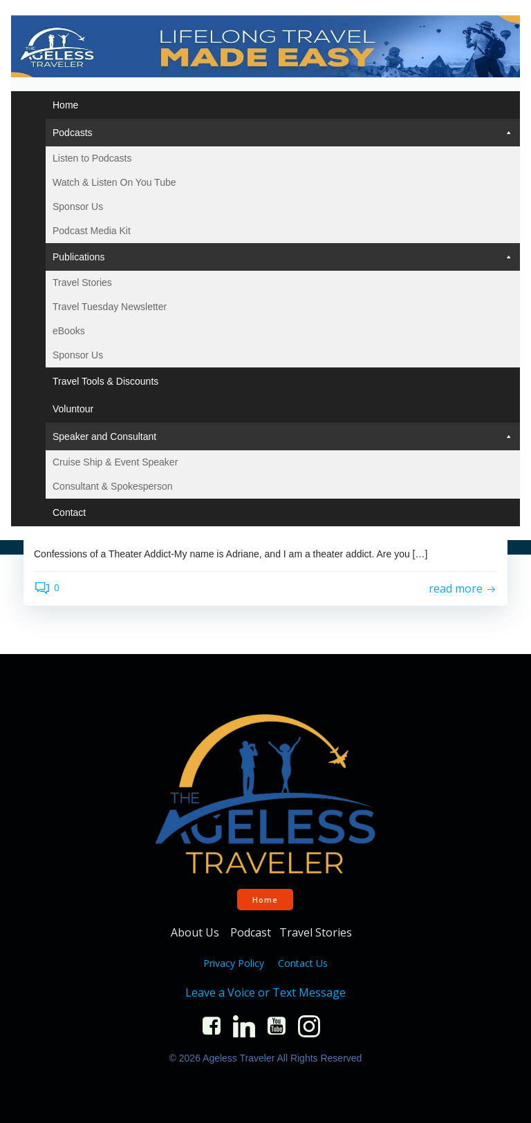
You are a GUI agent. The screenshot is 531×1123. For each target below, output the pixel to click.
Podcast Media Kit (91, 229)
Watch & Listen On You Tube (114, 180)
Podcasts (283, 131)
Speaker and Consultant (283, 435)
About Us (196, 931)
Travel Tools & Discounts (105, 379)
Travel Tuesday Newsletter (109, 305)
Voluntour (72, 407)
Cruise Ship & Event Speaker (114, 460)
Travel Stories (81, 281)
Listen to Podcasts (91, 156)
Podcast (250, 931)
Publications (283, 255)
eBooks (68, 329)
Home (64, 103)
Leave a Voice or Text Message (265, 991)
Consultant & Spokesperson (112, 484)
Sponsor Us (77, 205)
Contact (68, 511)
